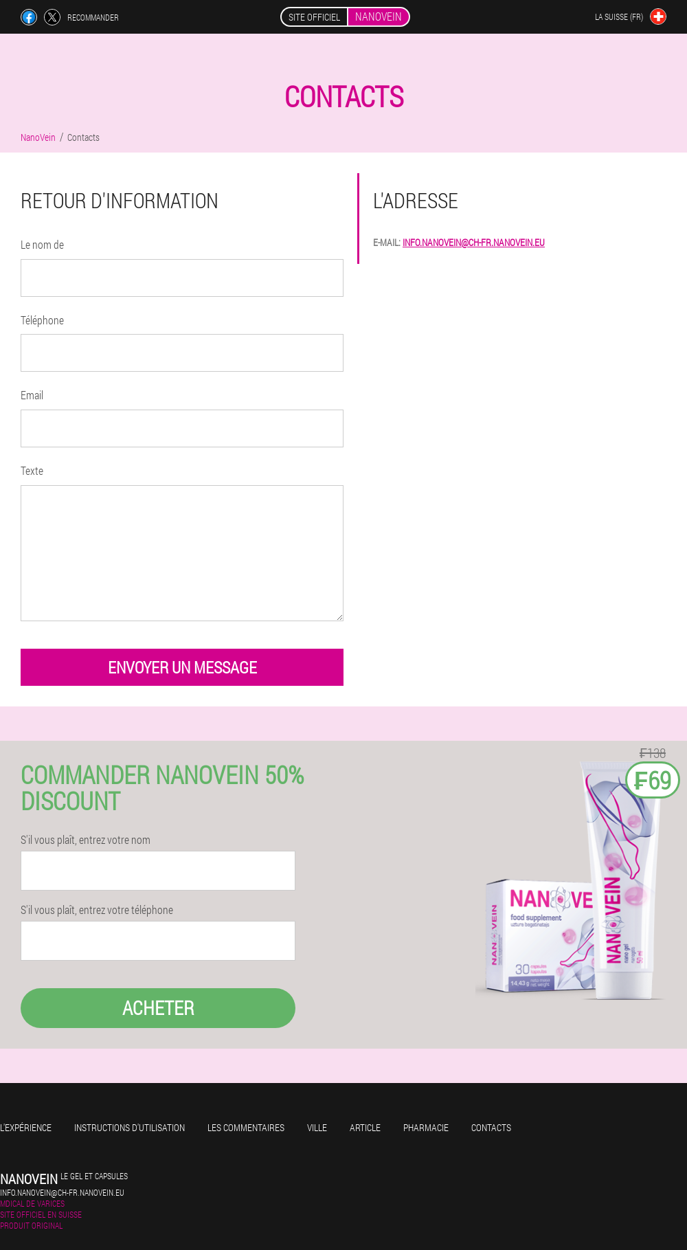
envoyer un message (182, 667)
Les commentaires (245, 1127)
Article (365, 1127)
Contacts (491, 1127)
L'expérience (26, 1127)
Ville (317, 1127)
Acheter (158, 1007)
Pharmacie (426, 1127)
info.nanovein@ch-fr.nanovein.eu (474, 242)
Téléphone (42, 320)
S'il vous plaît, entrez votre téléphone (97, 909)
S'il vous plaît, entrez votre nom (85, 839)
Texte (32, 470)
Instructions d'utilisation (129, 1127)
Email (32, 395)
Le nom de (42, 244)
